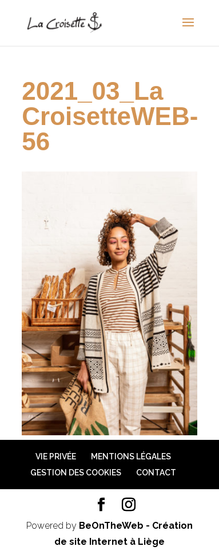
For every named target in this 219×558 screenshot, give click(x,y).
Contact (156, 472)
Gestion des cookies (75, 472)
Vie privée (55, 456)
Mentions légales (131, 456)
